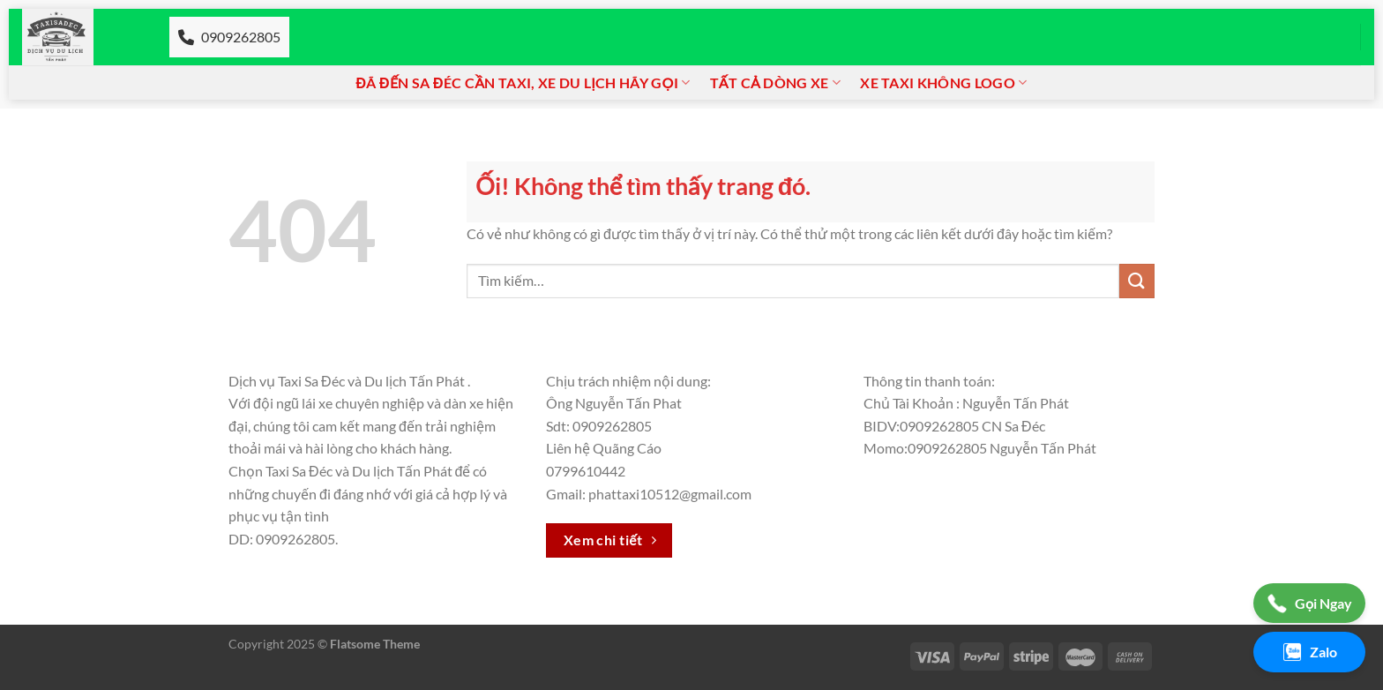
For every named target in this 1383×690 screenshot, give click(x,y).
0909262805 (229, 36)
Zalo (1309, 652)
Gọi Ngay (1309, 603)
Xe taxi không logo (943, 83)
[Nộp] (1137, 281)
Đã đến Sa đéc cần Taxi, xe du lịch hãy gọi (523, 83)
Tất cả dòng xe (775, 83)
